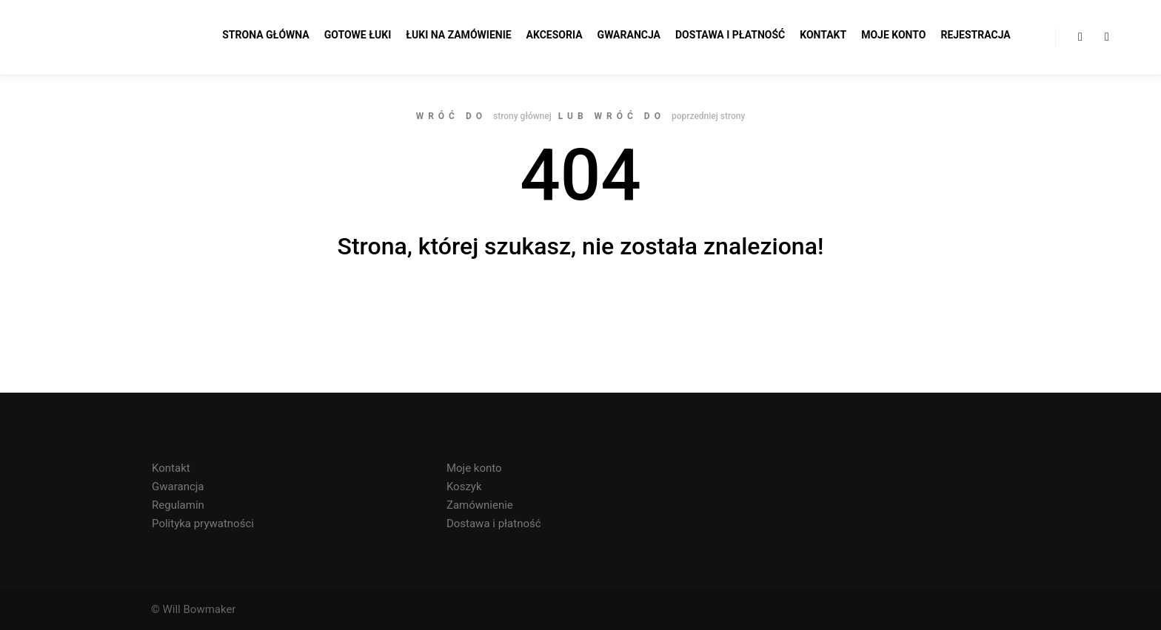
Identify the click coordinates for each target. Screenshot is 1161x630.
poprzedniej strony (708, 116)
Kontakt (171, 468)
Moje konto (474, 468)
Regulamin (178, 505)
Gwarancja (178, 486)
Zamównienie (479, 505)
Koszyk (464, 486)
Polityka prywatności (203, 523)
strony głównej (522, 116)
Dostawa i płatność (493, 523)
